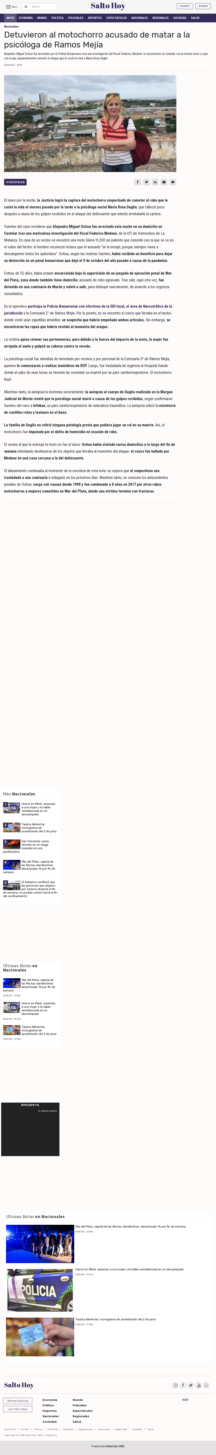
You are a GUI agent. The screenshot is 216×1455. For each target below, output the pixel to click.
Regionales (160, 18)
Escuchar (15, 182)
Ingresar (203, 6)
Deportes (95, 18)
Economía (26, 18)
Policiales (75, 18)
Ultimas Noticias (18, 1401)
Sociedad (179, 18)
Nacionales (140, 18)
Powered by (108, 1446)
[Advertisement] (90, 534)
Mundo (42, 18)
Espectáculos (116, 18)
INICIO (10, 18)
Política (57, 18)
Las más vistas (17, 1409)
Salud (195, 18)
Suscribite (185, 6)
